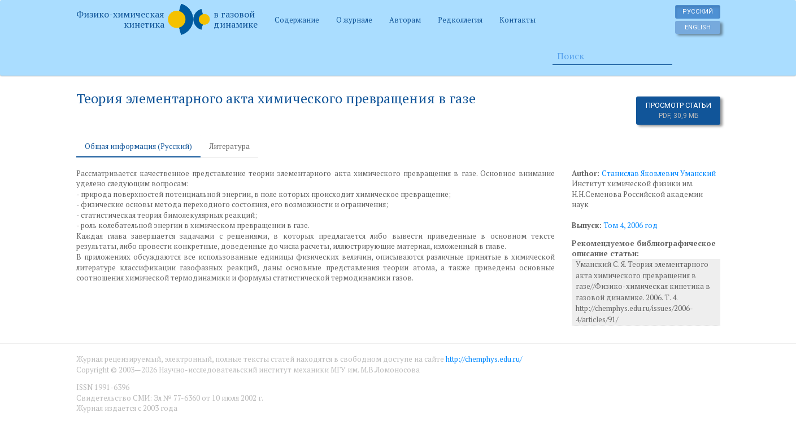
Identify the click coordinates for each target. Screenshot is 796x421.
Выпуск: (587, 225)
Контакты (517, 20)
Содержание (297, 20)
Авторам (405, 20)
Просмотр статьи (678, 110)
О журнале (354, 20)
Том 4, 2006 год (630, 225)
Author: (587, 173)
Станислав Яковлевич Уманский (659, 173)
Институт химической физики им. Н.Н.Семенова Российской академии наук (637, 193)
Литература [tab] (229, 146)
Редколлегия (460, 20)
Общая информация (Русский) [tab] (138, 146)
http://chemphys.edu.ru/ (484, 359)
